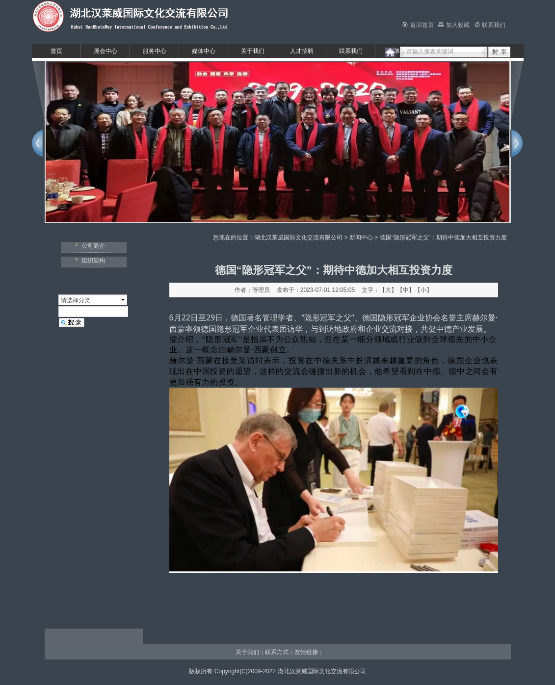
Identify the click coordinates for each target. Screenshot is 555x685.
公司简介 (93, 245)
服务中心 (154, 51)
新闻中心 (361, 237)
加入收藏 (454, 25)
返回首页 (418, 25)
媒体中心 (203, 51)
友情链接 (306, 652)
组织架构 (93, 260)
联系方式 (277, 652)
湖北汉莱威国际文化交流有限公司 (298, 237)
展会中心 (105, 51)
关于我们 (252, 51)
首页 (56, 51)
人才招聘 (302, 51)
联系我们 (351, 51)
